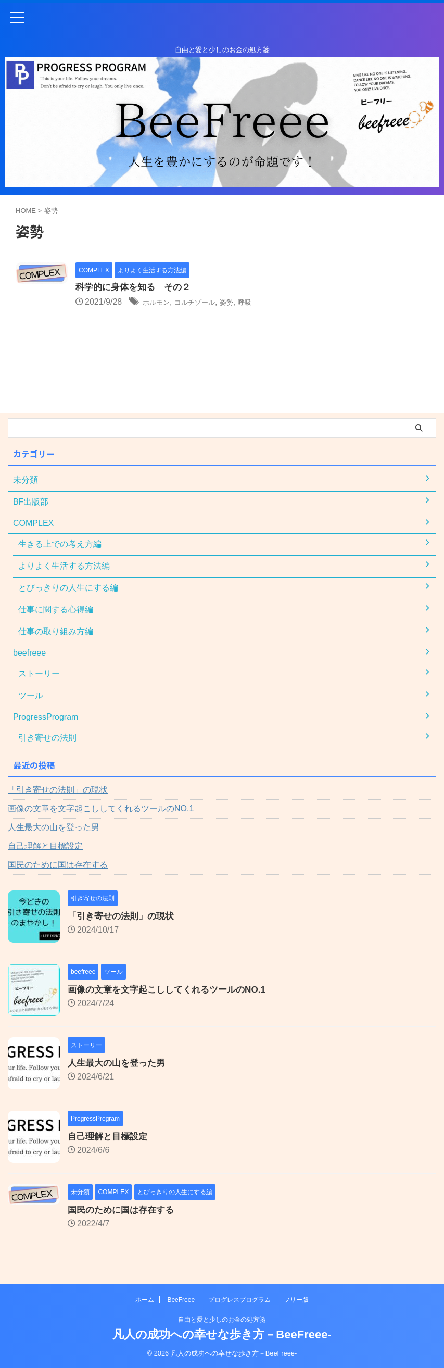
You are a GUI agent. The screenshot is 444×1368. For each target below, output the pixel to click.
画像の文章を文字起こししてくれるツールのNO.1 (101, 808)
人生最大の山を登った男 (53, 827)
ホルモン (159, 302)
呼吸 (265, 302)
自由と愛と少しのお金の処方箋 (221, 1319)
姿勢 (243, 302)
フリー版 (296, 1299)
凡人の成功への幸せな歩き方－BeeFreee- (221, 1334)
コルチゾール (206, 302)
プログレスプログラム (239, 1299)
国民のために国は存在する (58, 864)
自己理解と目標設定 (45, 846)
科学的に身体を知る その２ (136, 287)
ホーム (144, 1299)
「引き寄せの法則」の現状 (58, 789)
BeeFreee (181, 1299)
